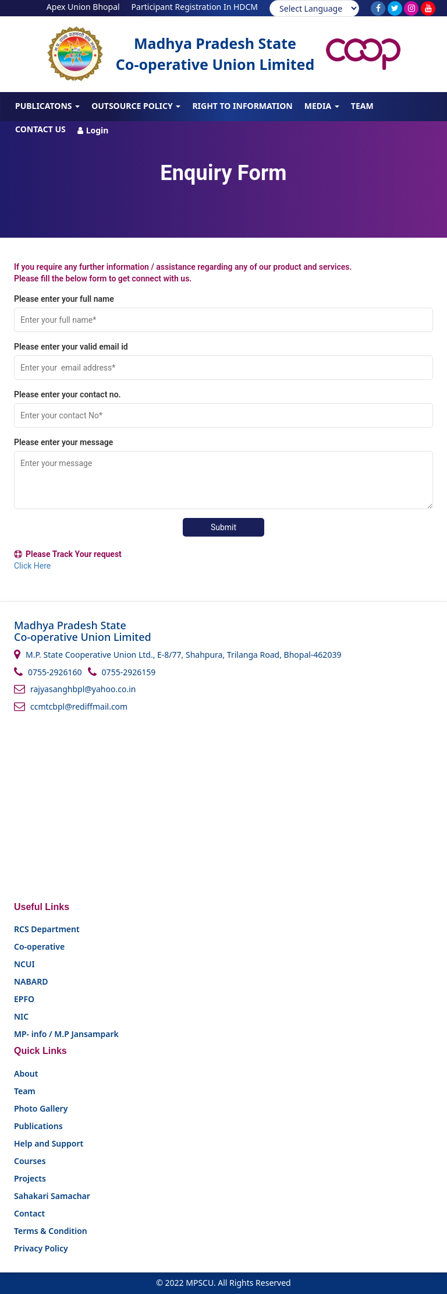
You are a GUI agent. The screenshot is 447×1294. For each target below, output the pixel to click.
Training (319, 82)
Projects (263, 82)
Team (362, 105)
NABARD (31, 981)
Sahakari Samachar (52, 1195)
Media (321, 105)
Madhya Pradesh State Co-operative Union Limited (215, 53)
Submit (223, 527)
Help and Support (48, 1143)
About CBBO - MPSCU (156, 82)
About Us (76, 82)
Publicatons (47, 105)
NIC (21, 1016)
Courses (374, 82)
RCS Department (47, 929)
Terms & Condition (50, 1230)
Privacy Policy (41, 1248)
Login (93, 130)
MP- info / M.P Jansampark (66, 1033)
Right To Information (242, 105)
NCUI (24, 963)
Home (27, 82)
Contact (29, 1213)
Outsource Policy (135, 105)
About (26, 1073)
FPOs (222, 82)
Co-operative (39, 946)
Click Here (32, 565)
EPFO (24, 998)
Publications (38, 1125)
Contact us (40, 129)
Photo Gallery (41, 1108)
